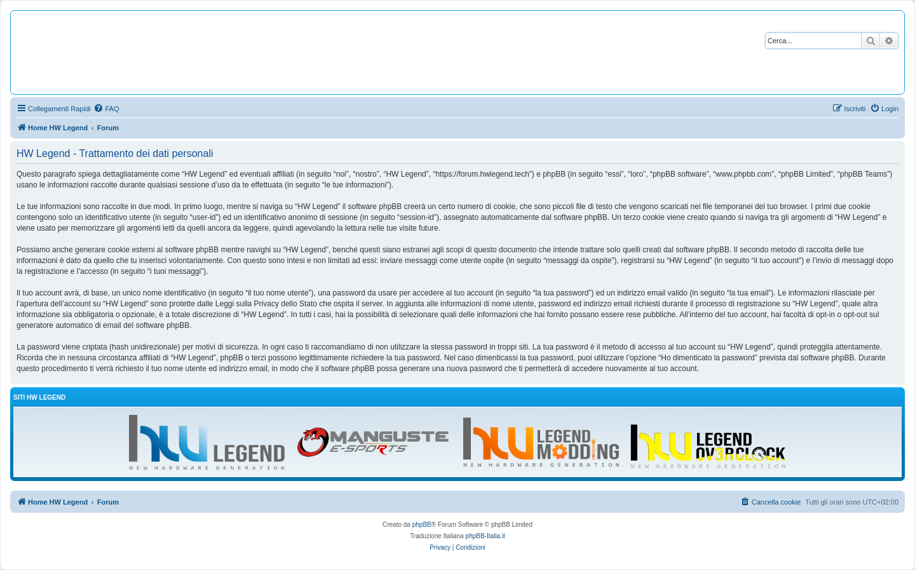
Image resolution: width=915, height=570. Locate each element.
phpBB (421, 524)
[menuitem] (106, 108)
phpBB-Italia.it (485, 536)
